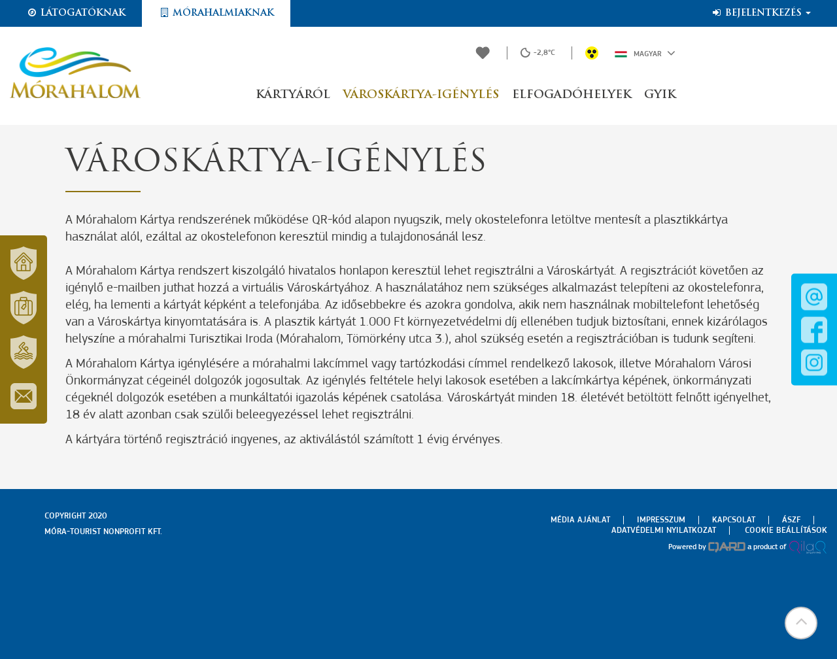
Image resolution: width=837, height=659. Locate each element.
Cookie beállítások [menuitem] (786, 530)
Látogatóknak (76, 13)
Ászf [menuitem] (791, 520)
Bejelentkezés (761, 13)
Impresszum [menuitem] (661, 520)
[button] (801, 623)
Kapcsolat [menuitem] (733, 520)
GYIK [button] (659, 95)
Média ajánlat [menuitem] (580, 520)
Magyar (645, 52)
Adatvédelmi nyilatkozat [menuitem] (663, 530)
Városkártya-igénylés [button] (421, 95)
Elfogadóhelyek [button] (571, 95)
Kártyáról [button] (293, 95)
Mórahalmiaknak (216, 13)
